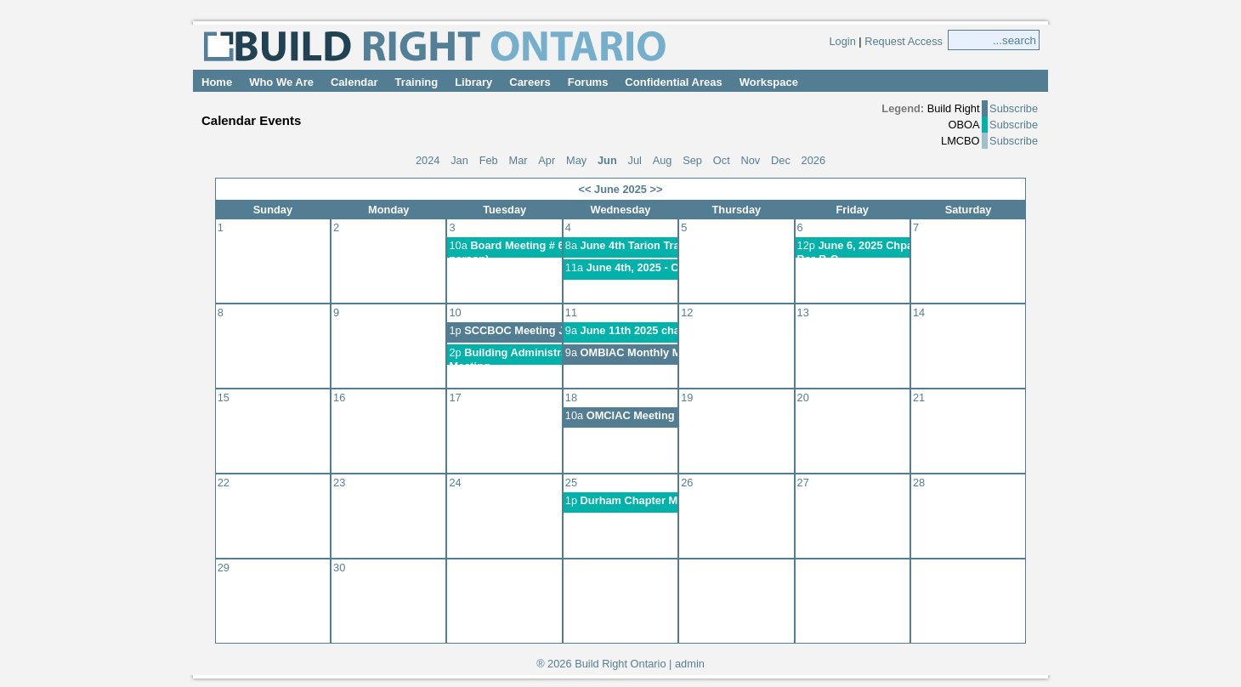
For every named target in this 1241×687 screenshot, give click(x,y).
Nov (750, 160)
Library (473, 82)
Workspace (769, 82)
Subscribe (1013, 108)
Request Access (903, 41)
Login (842, 41)
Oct (721, 160)
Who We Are (281, 82)
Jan (459, 160)
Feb (488, 160)
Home (216, 82)
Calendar (354, 82)
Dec (780, 160)
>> (656, 189)
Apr (546, 160)
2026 (813, 160)
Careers (529, 82)
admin (690, 663)
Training (417, 82)
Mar (517, 160)
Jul (635, 160)
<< (585, 189)
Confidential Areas (673, 82)
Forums (588, 82)
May (576, 160)
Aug (662, 160)
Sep (692, 160)
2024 (427, 160)
